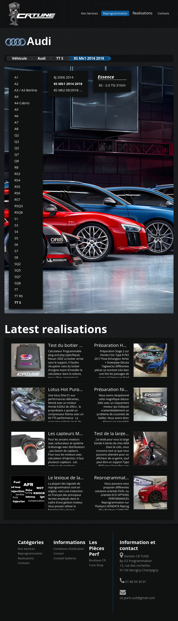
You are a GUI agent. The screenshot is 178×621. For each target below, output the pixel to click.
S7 (16, 250)
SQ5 (17, 270)
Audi (47, 58)
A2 (16, 83)
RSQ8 (18, 212)
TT (16, 289)
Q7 (16, 154)
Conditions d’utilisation (68, 548)
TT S (68, 58)
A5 (16, 109)
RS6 (17, 193)
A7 (16, 122)
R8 (16, 167)
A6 (16, 115)
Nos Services (89, 13)
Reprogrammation (115, 13)
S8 (16, 257)
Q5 (16, 147)
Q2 (16, 135)
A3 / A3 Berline (25, 90)
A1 (16, 77)
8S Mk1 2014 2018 (101, 58)
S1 (16, 218)
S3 (16, 225)
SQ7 (17, 276)
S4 (16, 231)
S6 (16, 244)
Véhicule (21, 58)
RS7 (17, 199)
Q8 (16, 160)
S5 (16, 238)
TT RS (18, 295)
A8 (16, 128)
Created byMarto (64, 558)
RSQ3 (18, 205)
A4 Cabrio (21, 102)
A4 (16, 96)
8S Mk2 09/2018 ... (68, 90)
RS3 (17, 173)
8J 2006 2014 (63, 77)
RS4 (17, 180)
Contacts (163, 13)
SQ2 (17, 263)
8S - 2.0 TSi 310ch (112, 85)
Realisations (142, 13)
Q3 (16, 141)
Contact (58, 553)
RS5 (17, 186)
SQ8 (17, 283)
